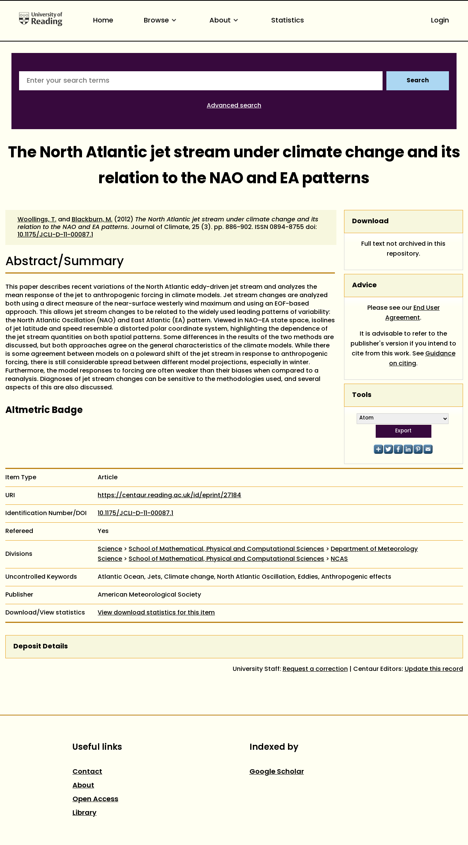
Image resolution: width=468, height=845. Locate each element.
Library (84, 813)
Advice (364, 285)
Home (103, 20)
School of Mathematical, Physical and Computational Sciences (226, 549)
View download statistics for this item (156, 613)
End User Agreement (412, 313)
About (225, 20)
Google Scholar (276, 772)
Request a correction (315, 669)
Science (110, 549)
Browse (161, 20)
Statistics (287, 20)
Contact (87, 772)
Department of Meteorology (374, 549)
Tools (362, 395)
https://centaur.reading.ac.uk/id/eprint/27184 (169, 496)
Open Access (95, 799)
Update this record (434, 669)
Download (370, 221)
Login (440, 20)
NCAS (339, 559)
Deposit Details (40, 647)
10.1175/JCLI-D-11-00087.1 (55, 235)
